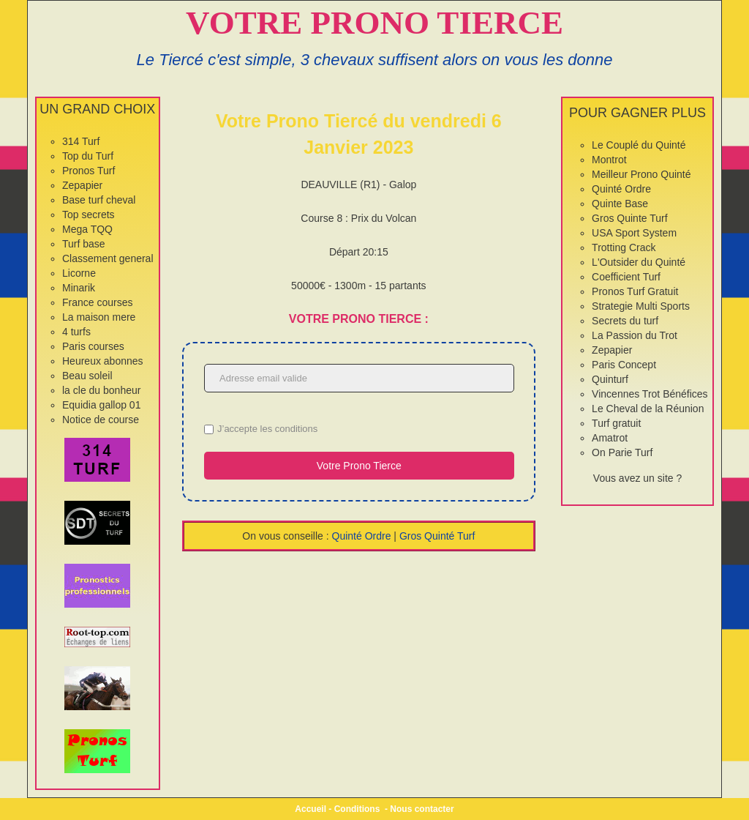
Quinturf (610, 379)
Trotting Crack (623, 247)
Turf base (83, 244)
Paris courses (93, 346)
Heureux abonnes (102, 361)
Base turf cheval (98, 200)
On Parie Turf (622, 452)
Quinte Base (620, 203)
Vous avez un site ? (637, 478)
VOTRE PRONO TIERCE (374, 22)
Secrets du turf (625, 321)
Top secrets (88, 214)
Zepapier (82, 185)
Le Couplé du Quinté (638, 145)
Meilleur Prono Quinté (641, 174)
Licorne (79, 273)
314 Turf (80, 141)
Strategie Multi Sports (641, 306)
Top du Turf (87, 156)
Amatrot (610, 438)
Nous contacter (421, 809)
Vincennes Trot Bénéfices (650, 394)
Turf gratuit (616, 423)
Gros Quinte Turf (629, 218)
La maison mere (98, 317)
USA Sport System (634, 233)
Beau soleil (87, 375)
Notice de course (100, 419)
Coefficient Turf (626, 277)
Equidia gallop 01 (101, 405)
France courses (97, 302)
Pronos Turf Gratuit (635, 291)
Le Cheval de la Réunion (648, 408)
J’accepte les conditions (267, 428)
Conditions (357, 809)
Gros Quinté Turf (437, 536)
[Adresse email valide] (359, 378)
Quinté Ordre (361, 536)
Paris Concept (624, 364)
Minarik (78, 288)
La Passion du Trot (634, 335)
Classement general (108, 258)
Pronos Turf (88, 170)
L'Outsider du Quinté (638, 262)
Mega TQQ (87, 229)
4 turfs (76, 332)
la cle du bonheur (101, 390)
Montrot (609, 159)
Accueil (310, 809)
